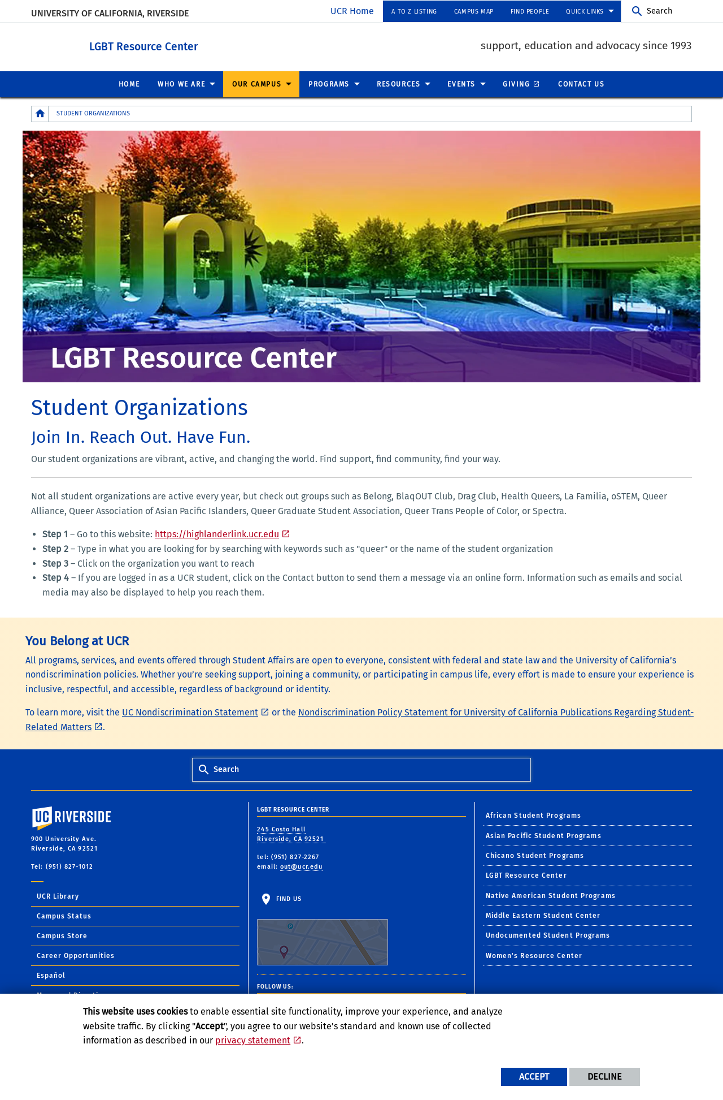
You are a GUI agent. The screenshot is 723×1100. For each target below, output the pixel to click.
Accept (534, 1076)
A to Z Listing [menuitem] (414, 11)
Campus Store (62, 935)
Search (659, 11)
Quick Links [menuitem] (585, 11)
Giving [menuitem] (516, 84)
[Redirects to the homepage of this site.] (40, 113)
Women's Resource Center (534, 955)
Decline (604, 1076)
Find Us (322, 930)
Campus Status (64, 916)
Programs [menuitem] (329, 84)
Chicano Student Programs (535, 855)
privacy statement (252, 1040)
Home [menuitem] (129, 84)
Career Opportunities (76, 955)
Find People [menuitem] (530, 11)
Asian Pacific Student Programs (544, 835)
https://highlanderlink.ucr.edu (217, 533)
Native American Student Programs (551, 895)
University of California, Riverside (110, 13)
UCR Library (58, 896)
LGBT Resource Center (195, 44)
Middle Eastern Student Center (543, 915)
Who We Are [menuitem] (181, 84)
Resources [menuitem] (398, 84)
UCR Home (352, 11)
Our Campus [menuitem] (256, 84)
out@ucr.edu (301, 866)
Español (51, 975)
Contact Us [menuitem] (581, 84)
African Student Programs (533, 815)
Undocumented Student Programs (548, 935)
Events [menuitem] (461, 84)
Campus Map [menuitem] (474, 11)
